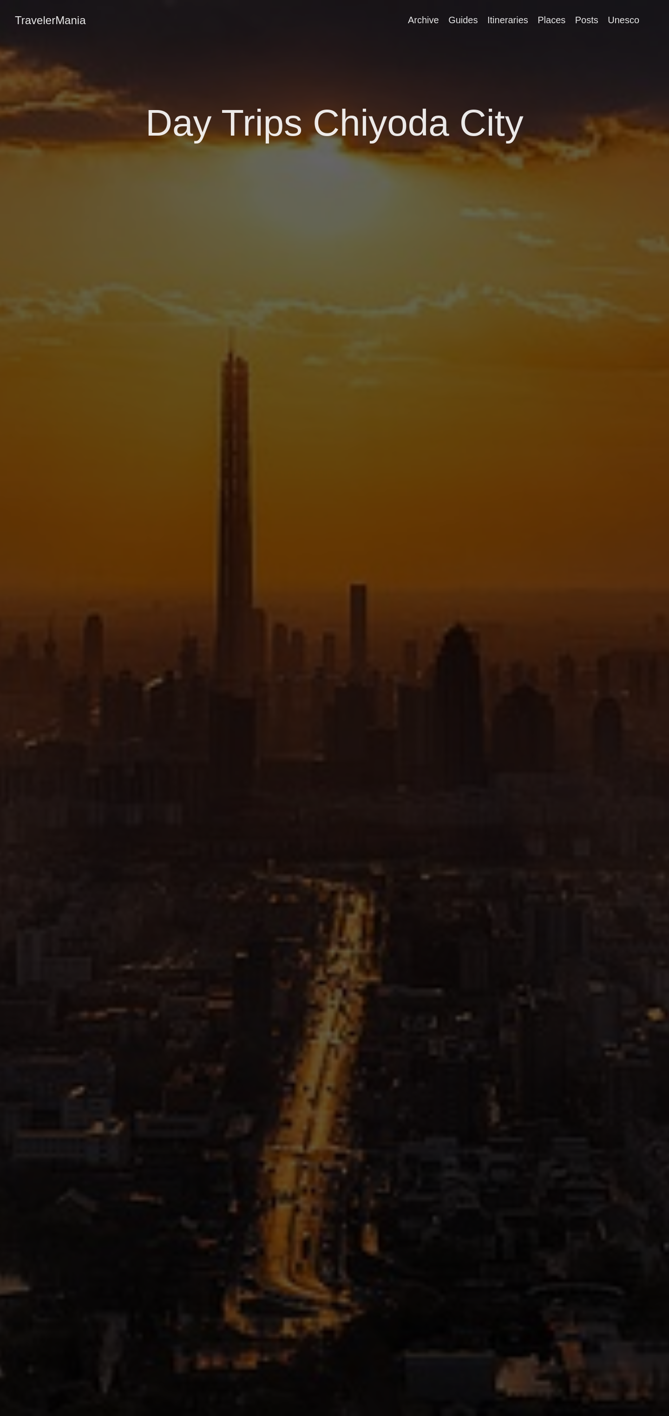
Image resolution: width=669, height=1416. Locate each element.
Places (551, 20)
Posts (586, 20)
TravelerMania (50, 20)
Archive (423, 20)
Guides (463, 20)
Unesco (623, 20)
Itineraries (507, 20)
